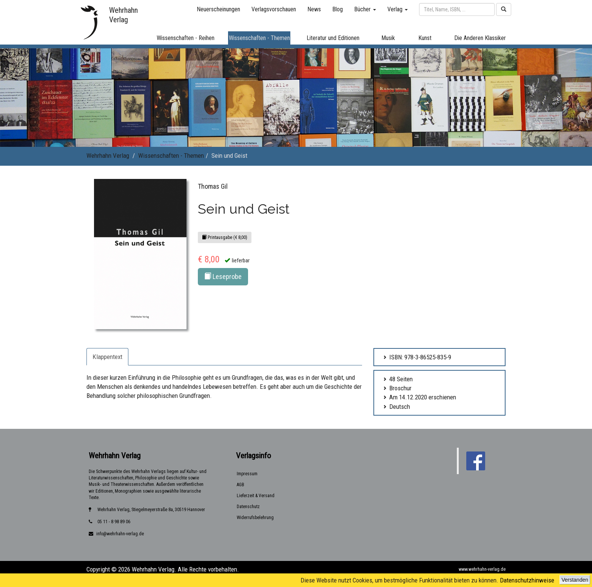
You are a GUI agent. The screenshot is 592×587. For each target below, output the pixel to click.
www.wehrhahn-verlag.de (482, 569)
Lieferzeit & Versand (255, 495)
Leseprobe (223, 276)
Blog (337, 9)
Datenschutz (248, 506)
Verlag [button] (397, 9)
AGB (240, 484)
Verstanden (574, 580)
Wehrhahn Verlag (107, 155)
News (314, 9)
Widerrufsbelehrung (255, 517)
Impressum (247, 473)
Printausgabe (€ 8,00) (224, 237)
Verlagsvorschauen (273, 9)
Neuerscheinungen (218, 9)
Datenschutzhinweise (527, 580)
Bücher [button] (365, 9)
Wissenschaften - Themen (171, 155)
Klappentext (107, 357)
